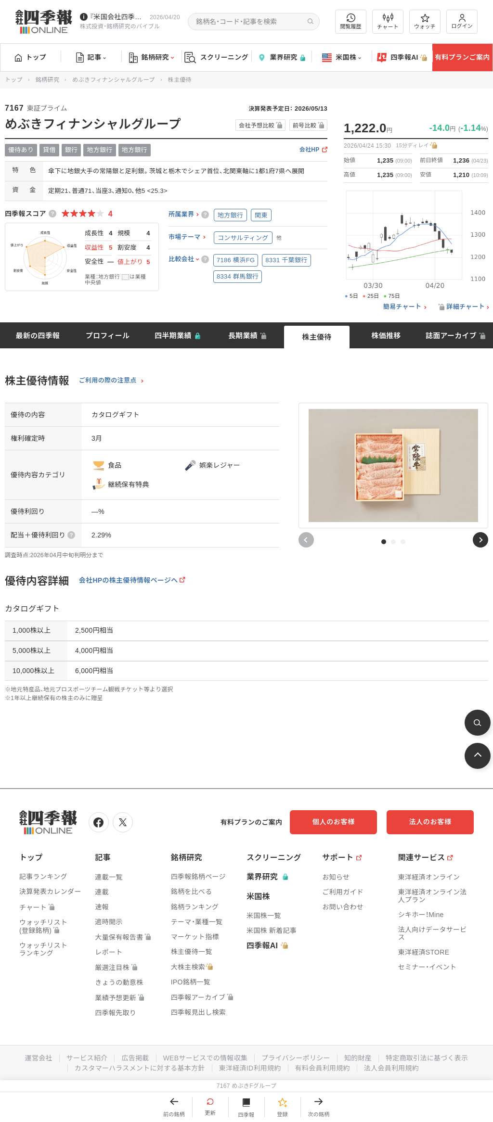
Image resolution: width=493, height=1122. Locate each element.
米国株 (341, 57)
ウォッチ (425, 21)
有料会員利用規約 (322, 1068)
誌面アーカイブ (451, 336)
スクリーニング (216, 57)
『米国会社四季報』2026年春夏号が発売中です (118, 17)
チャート (388, 21)
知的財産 (358, 1058)
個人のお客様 (334, 822)
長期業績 (243, 336)
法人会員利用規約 (391, 1068)
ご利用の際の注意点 (108, 380)
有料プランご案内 (462, 57)
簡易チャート (402, 307)
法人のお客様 (430, 822)
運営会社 (38, 1058)
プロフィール (108, 336)
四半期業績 (173, 336)
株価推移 (386, 336)
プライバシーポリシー (295, 1058)
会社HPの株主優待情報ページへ (128, 580)
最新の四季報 (38, 336)
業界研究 (281, 57)
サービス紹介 (86, 1058)
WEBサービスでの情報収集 (205, 1058)
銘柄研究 (151, 57)
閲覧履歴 (351, 21)
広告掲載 (135, 1058)
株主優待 (316, 337)
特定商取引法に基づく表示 (427, 1058)
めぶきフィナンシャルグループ (113, 79)
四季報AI (402, 58)
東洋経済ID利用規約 (250, 1068)
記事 (91, 57)
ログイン (462, 21)
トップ (30, 57)
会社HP (309, 150)
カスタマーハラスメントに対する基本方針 (140, 1068)
